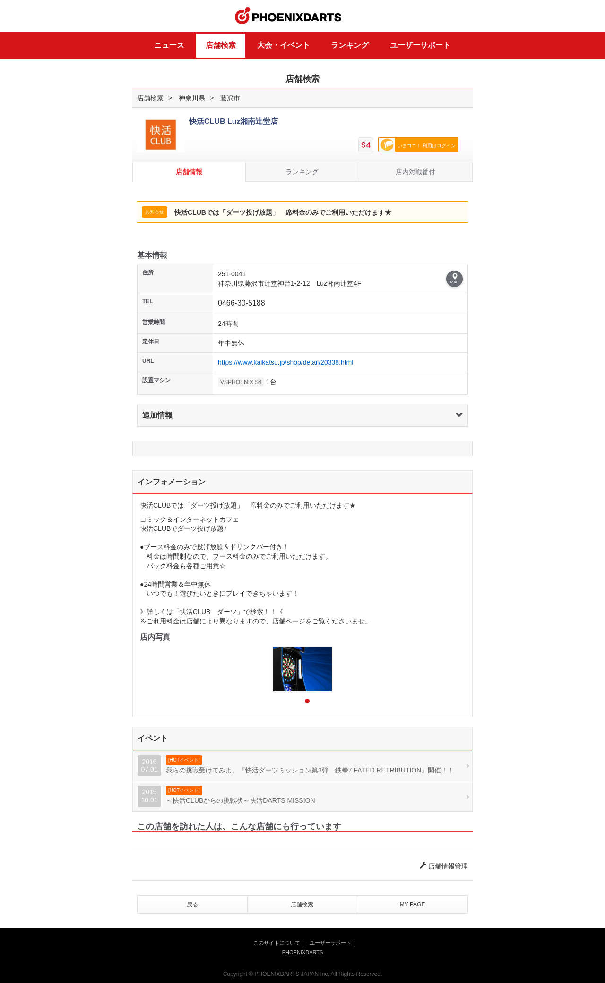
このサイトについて (276, 943)
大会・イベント (283, 45)
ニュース (169, 45)
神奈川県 (192, 98)
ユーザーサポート (420, 45)
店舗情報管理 (444, 866)
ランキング (350, 45)
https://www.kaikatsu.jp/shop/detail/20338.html (285, 362)
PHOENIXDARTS (288, 16)
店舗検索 (221, 45)
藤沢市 (230, 98)
